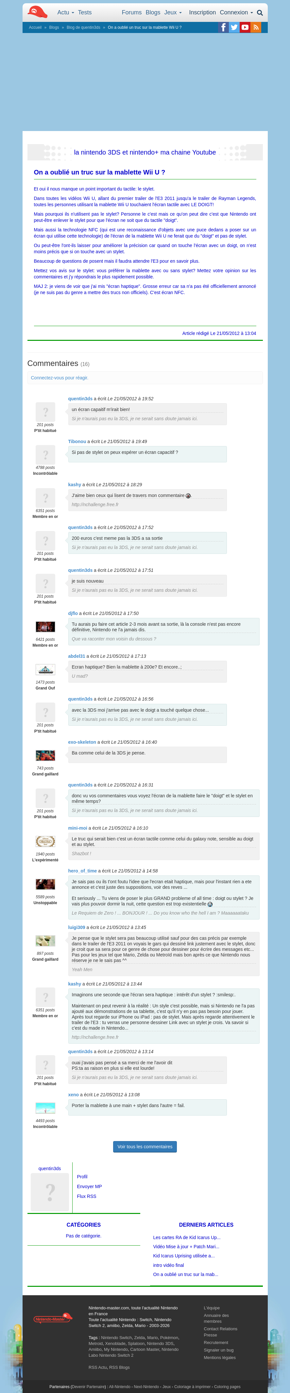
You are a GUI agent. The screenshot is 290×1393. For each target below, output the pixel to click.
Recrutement (216, 1342)
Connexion (236, 12)
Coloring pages (227, 1387)
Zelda (139, 1337)
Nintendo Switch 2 (116, 1355)
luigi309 (76, 927)
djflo (73, 613)
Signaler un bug (219, 1350)
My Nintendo (116, 1349)
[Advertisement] (145, 82)
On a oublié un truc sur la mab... (185, 1274)
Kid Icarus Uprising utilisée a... (184, 1255)
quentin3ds (80, 398)
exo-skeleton (82, 742)
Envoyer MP (89, 1186)
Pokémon (169, 1337)
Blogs (153, 12)
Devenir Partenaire (88, 1387)
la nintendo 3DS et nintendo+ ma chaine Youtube (145, 152)
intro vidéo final (168, 1265)
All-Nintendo (119, 1387)
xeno (73, 1094)
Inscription (202, 12)
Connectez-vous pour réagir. (60, 377)
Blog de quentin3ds (83, 27)
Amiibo (95, 1349)
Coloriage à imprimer (192, 1387)
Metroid (96, 1343)
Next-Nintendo (146, 1387)
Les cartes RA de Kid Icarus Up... (187, 1237)
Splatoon (136, 1343)
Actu (66, 12)
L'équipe (212, 1307)
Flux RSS (86, 1196)
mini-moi (77, 828)
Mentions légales (220, 1357)
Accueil (35, 27)
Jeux (173, 12)
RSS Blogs (119, 1367)
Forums (132, 12)
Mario (152, 1337)
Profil (82, 1176)
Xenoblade (115, 1343)
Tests (85, 12)
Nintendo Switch (116, 1337)
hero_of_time (82, 870)
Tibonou (77, 441)
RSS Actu (98, 1367)
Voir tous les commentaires (144, 1146)
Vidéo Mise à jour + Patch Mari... (186, 1246)
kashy (74, 484)
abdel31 (76, 656)
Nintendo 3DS (160, 1343)
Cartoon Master (144, 1349)
